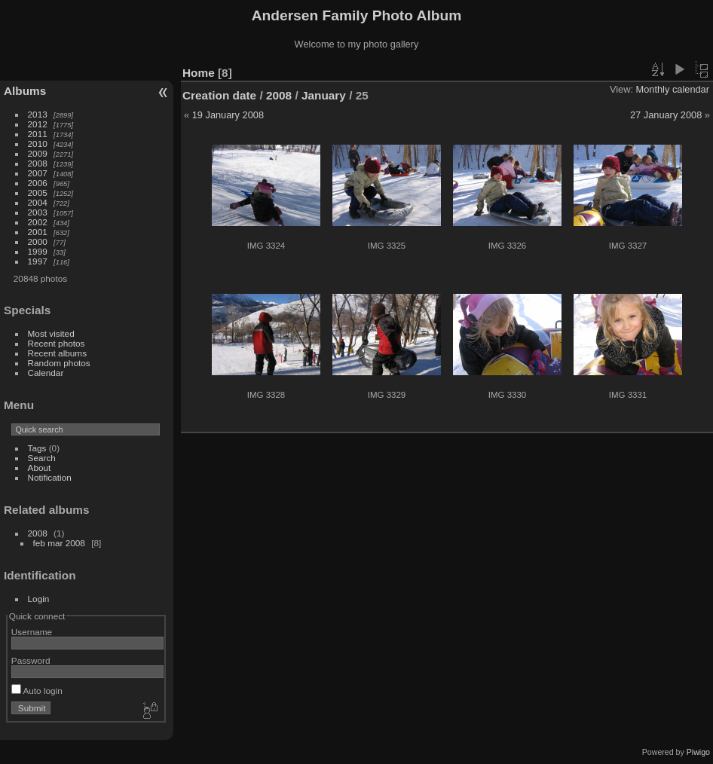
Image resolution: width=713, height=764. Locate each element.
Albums (25, 90)
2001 (37, 232)
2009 (37, 153)
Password (30, 660)
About (39, 467)
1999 (37, 251)
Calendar (46, 372)
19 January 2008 (228, 115)
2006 (37, 183)
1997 (37, 261)
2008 (37, 163)
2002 (37, 222)
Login (39, 599)
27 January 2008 (666, 115)
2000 (37, 241)
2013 (37, 114)
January (323, 95)
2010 (37, 143)
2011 (37, 134)
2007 (37, 173)
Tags (37, 448)
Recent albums (57, 353)
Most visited (51, 333)
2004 (37, 202)
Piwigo (698, 751)
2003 (37, 212)
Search (42, 458)
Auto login (37, 690)
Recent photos (56, 343)
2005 (37, 192)
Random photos (59, 363)
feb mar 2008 (59, 543)
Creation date (219, 95)
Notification (50, 477)
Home (198, 72)
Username (31, 632)
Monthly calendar (672, 89)
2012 (37, 124)
